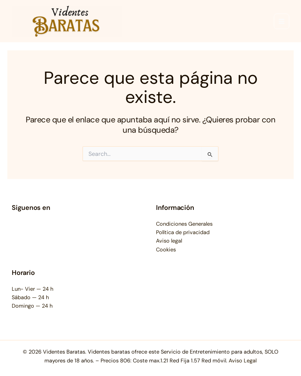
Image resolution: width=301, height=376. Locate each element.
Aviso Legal (243, 360)
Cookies (166, 249)
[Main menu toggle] (281, 21)
